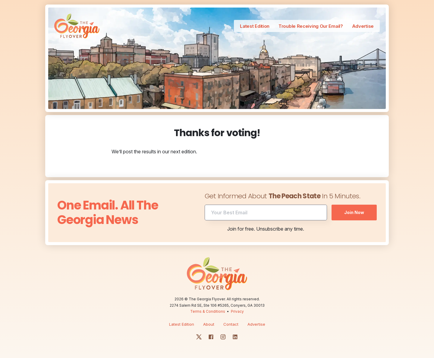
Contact (230, 324)
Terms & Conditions (207, 311)
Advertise (363, 26)
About (208, 324)
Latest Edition (254, 26)
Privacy (237, 311)
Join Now (354, 212)
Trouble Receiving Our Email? (310, 26)
